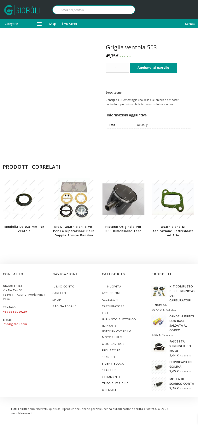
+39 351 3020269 (15, 311)
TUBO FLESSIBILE (115, 383)
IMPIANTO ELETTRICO (119, 319)
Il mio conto (69, 24)
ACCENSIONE (111, 293)
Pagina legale (64, 306)
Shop (52, 24)
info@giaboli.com (15, 324)
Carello (59, 293)
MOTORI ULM (112, 337)
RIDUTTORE (111, 350)
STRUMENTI (111, 377)
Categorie (23, 24)
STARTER (109, 370)
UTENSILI (109, 390)
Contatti (190, 24)
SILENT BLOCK (113, 363)
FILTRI (107, 313)
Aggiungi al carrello (153, 68)
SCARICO (108, 357)
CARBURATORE (113, 306)
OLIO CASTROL (113, 344)
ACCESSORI (110, 299)
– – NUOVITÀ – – (114, 286)
